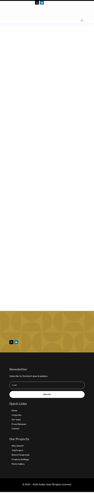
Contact (15, 429)
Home (14, 411)
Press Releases (19, 425)
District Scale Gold (20, 456)
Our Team (16, 420)
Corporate (17, 416)
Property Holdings (20, 460)
